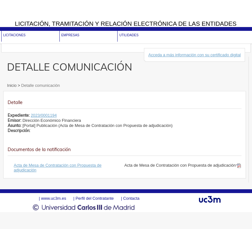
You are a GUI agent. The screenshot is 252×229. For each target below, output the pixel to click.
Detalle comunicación (40, 85)
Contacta (131, 198)
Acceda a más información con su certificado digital (194, 54)
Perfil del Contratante (95, 198)
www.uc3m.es (53, 198)
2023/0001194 (44, 115)
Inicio (12, 85)
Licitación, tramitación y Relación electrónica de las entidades (126, 24)
